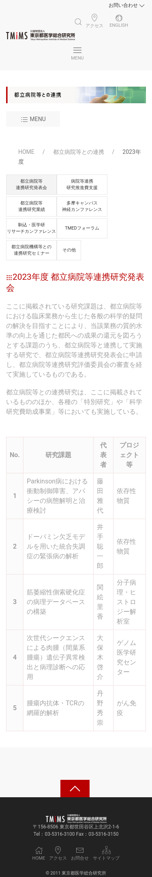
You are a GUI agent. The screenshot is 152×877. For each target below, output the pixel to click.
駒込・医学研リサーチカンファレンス (31, 228)
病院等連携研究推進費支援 (82, 184)
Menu (33, 120)
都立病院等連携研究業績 (31, 206)
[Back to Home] (40, 35)
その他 (69, 250)
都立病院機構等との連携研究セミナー (31, 249)
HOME (26, 152)
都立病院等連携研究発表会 (31, 184)
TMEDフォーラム (82, 228)
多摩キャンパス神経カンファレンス (82, 206)
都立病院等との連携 (78, 152)
